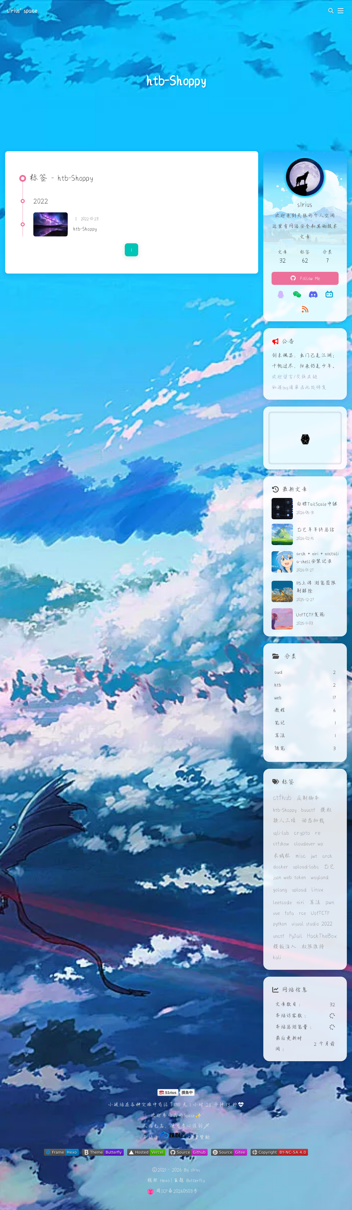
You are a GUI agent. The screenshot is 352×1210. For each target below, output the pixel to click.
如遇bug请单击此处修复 (299, 387)
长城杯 (281, 856)
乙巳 (329, 866)
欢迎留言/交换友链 (295, 376)
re (317, 832)
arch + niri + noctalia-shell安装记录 (317, 557)
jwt (313, 856)
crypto (302, 832)
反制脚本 (308, 798)
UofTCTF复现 (310, 614)
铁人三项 (284, 820)
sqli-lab (281, 833)
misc (300, 855)
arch (327, 856)
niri (300, 902)
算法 (315, 902)
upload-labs (305, 866)
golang (280, 889)
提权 (326, 810)
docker (280, 866)
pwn (330, 901)
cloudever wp (308, 843)
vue (276, 913)
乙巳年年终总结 (315, 529)
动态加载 (312, 820)
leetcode (282, 902)
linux (317, 889)
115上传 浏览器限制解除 (316, 586)
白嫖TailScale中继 (317, 503)
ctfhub (282, 797)
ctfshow (281, 843)
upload (299, 889)
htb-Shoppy (85, 228)
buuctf (308, 810)
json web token (289, 877)
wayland (320, 877)
